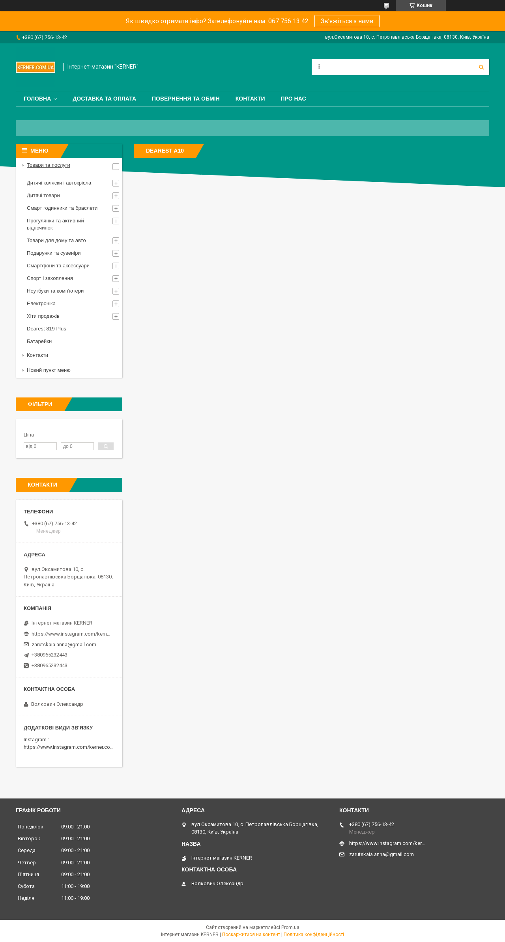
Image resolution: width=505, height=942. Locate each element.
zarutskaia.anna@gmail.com (64, 644)
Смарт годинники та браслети (62, 208)
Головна (37, 98)
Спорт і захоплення (50, 278)
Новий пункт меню (49, 370)
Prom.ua (290, 927)
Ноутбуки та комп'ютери (55, 291)
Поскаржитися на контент (251, 934)
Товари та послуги (48, 165)
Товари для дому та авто (56, 240)
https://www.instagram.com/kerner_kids (71, 634)
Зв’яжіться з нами (347, 21)
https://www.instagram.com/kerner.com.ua (72, 747)
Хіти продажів (43, 316)
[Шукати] (481, 67)
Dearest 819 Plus (46, 329)
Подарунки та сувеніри (54, 253)
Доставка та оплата (104, 98)
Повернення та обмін (186, 98)
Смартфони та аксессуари (58, 266)
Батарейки (39, 341)
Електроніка (41, 303)
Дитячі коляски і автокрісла (59, 183)
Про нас (293, 98)
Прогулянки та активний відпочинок (55, 224)
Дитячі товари (43, 195)
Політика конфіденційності (314, 934)
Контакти (250, 98)
